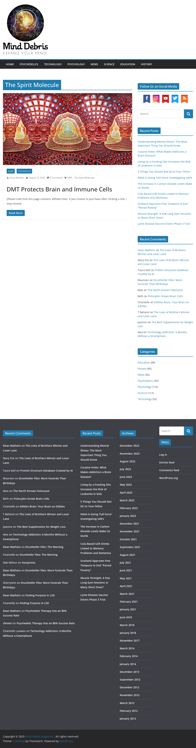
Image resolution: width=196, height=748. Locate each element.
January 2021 (128, 609)
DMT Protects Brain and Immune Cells (59, 189)
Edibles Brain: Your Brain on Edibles (42, 506)
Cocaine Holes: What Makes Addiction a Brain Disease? (95, 472)
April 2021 (126, 586)
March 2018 (127, 625)
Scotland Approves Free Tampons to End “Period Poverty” (95, 565)
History (146, 64)
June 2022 (126, 477)
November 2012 (130, 695)
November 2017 (130, 640)
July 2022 (125, 469)
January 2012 (128, 718)
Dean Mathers (17, 177)
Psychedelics (29, 64)
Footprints (28, 562)
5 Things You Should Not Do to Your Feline (164, 171)
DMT (69, 177)
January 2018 (128, 633)
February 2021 (129, 601)
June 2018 (126, 617)
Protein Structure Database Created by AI (46, 470)
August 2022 (127, 461)
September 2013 (130, 679)
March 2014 (127, 648)
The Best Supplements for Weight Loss (41, 526)
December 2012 (129, 687)
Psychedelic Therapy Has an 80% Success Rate (46, 623)
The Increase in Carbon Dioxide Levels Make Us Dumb (95, 531)
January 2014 (128, 664)
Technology (53, 64)
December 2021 (129, 523)
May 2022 (126, 484)
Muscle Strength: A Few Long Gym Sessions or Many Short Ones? (95, 582)
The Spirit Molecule (84, 177)
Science (109, 64)
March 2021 (127, 594)
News (94, 64)
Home (10, 64)
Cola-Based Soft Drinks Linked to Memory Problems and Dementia (95, 548)
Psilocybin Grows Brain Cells (165, 296)
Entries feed (166, 462)
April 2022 (126, 492)
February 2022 (129, 508)
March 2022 (127, 500)
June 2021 (126, 570)
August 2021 (127, 555)
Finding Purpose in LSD (40, 595)
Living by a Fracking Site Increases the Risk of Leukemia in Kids (95, 489)
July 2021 (125, 562)
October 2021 (128, 539)
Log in (163, 454)
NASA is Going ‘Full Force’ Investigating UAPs (165, 177)
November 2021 (130, 531)
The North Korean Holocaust (165, 290)
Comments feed (169, 470)
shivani (7, 623)
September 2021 (130, 547)
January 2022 (128, 516)
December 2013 (129, 672)
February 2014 (129, 656)
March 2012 (127, 703)
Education (127, 64)
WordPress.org (168, 478)
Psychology (76, 64)
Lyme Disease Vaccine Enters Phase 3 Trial (164, 223)
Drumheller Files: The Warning (44, 547)
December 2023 (129, 445)
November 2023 (130, 453)
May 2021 (126, 578)
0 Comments (55, 177)
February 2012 (129, 711)
